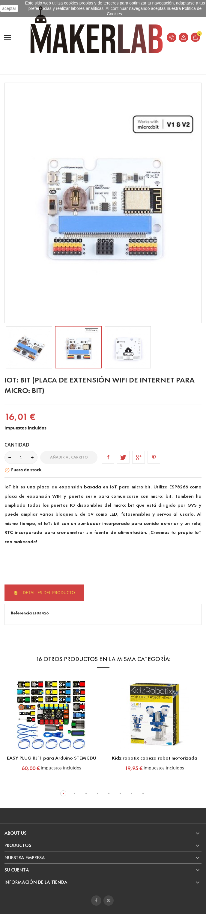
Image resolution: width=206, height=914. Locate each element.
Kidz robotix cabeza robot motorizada (154, 758)
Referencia (21, 613)
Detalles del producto (48, 592)
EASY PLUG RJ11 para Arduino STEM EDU (51, 758)
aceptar (9, 8)
